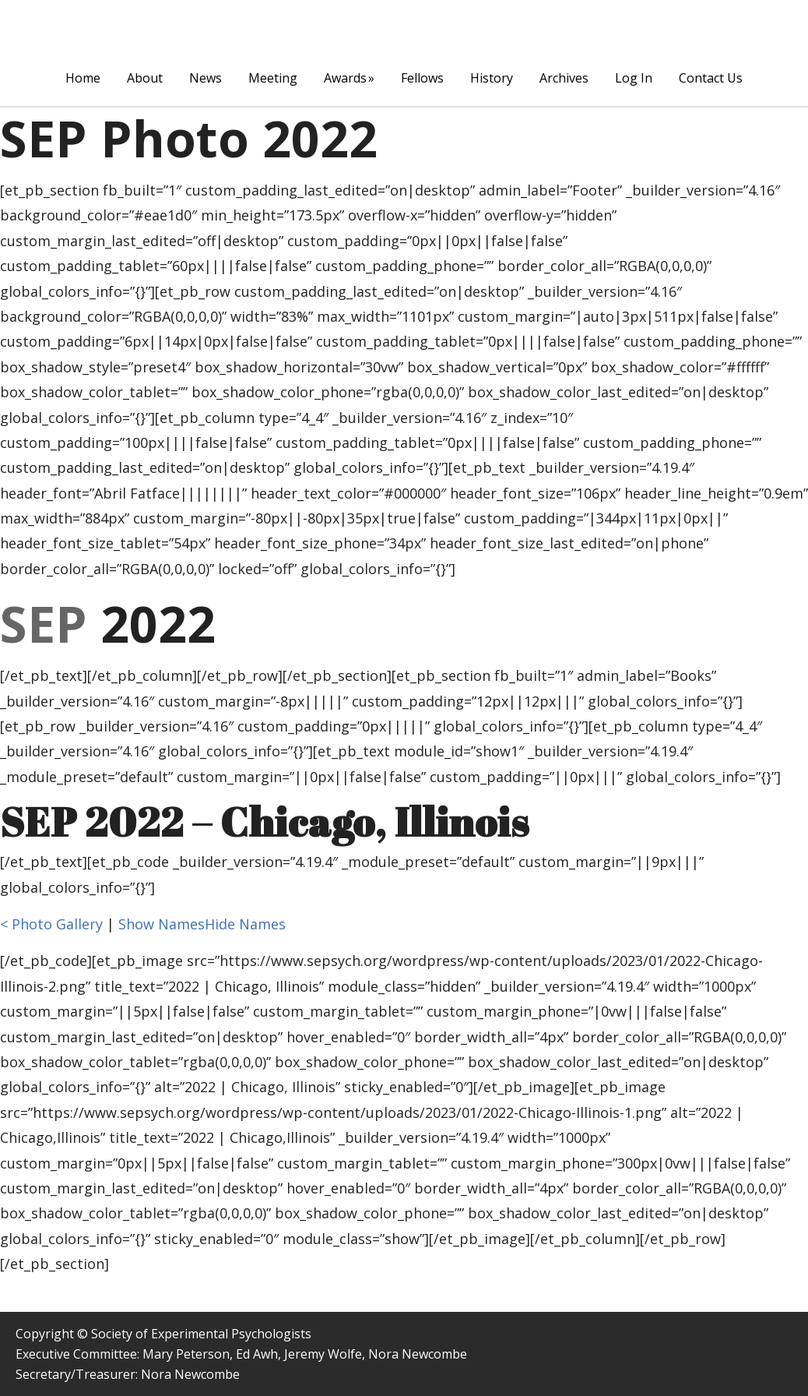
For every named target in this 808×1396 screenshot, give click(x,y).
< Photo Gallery (51, 924)
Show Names (161, 924)
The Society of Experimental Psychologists (404, 28)
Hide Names (245, 924)
